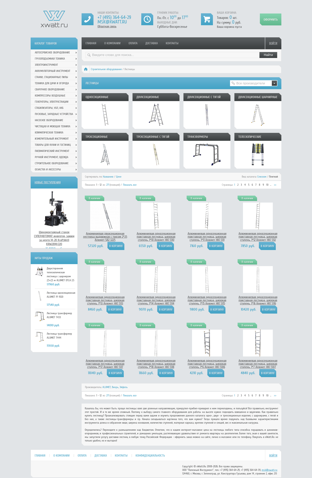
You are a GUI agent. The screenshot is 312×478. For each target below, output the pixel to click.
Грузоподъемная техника (50, 58)
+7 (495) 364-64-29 (114, 17)
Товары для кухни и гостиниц (53, 145)
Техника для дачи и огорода (52, 83)
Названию (108, 176)
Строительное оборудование (106, 69)
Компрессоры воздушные (50, 95)
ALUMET (106, 387)
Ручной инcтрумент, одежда (51, 157)
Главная (91, 43)
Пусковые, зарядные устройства (54, 114)
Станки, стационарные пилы (51, 77)
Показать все (129, 184)
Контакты (172, 43)
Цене (118, 176)
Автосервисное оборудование (52, 52)
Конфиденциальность (150, 456)
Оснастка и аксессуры (48, 169)
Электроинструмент (46, 65)
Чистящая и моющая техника (52, 126)
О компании (112, 43)
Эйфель (124, 387)
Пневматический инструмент (52, 151)
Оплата (133, 43)
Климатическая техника (49, 132)
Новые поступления (48, 182)
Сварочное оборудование (50, 89)
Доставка (151, 43)
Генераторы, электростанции (51, 101)
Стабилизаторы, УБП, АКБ (49, 108)
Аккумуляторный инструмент (52, 71)
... (270, 184)
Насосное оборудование (49, 120)
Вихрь (115, 387)
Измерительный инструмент (52, 138)
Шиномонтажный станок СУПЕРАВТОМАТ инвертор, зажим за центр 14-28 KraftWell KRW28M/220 (54, 238)
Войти (273, 43)
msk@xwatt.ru (112, 22)
